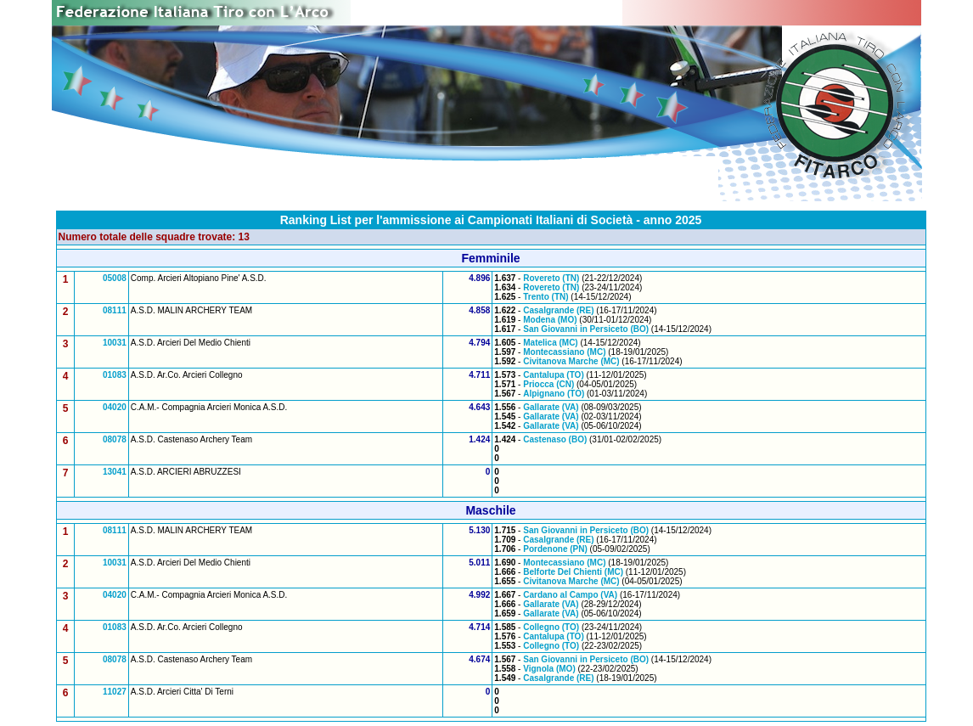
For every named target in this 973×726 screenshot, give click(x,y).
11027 (115, 691)
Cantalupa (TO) (553, 375)
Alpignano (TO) (553, 393)
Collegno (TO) (551, 627)
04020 (115, 407)
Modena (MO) (549, 319)
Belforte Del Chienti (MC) (573, 572)
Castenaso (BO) (555, 439)
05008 (115, 278)
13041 (115, 471)
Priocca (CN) (548, 384)
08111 (115, 310)
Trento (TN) (545, 296)
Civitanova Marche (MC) (571, 361)
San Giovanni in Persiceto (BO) (586, 329)
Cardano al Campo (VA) (570, 594)
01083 (115, 375)
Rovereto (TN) (551, 278)
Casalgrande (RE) (558, 310)
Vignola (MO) (549, 668)
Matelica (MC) (550, 342)
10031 (115, 342)
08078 (115, 439)
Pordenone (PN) (555, 549)
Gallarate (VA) (550, 407)
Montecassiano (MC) (564, 352)
